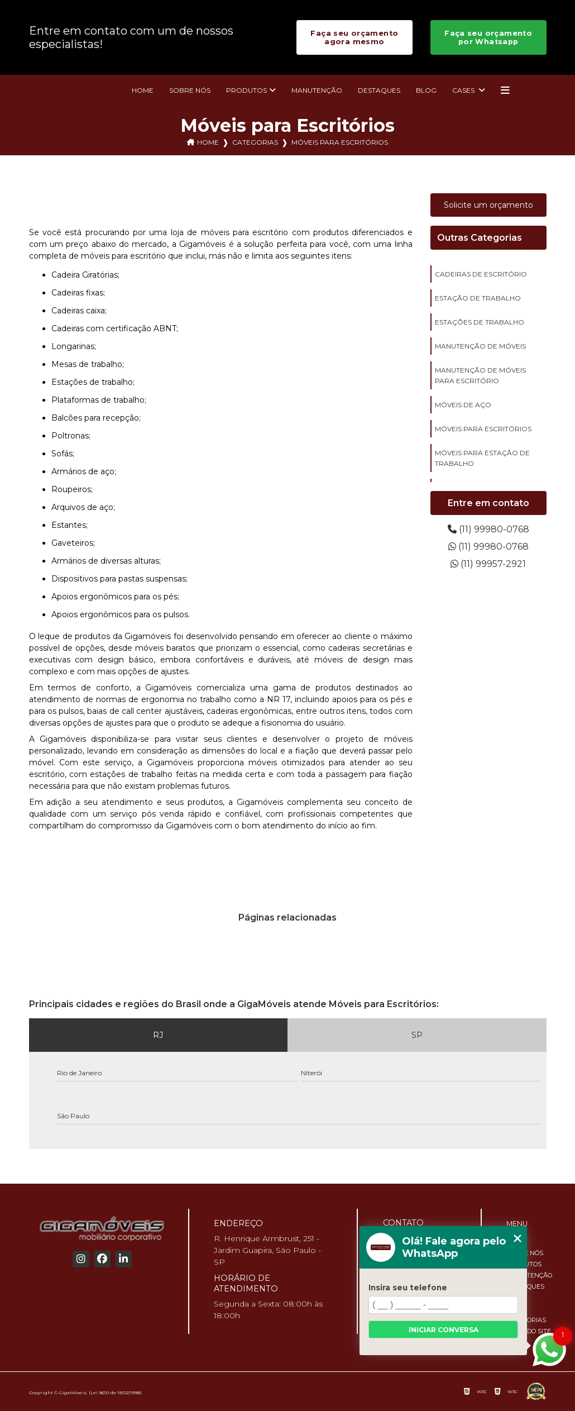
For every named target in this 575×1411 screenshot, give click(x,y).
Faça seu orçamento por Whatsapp (488, 37)
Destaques (379, 90)
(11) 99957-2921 (488, 564)
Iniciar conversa (443, 1330)
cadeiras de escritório (481, 274)
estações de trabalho (479, 322)
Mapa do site (528, 1331)
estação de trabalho (478, 298)
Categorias (255, 142)
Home (143, 90)
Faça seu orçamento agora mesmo (354, 37)
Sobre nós (189, 90)
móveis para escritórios (483, 429)
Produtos (246, 90)
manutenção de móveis (480, 346)
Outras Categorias (479, 237)
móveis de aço (463, 405)
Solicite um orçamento (488, 205)
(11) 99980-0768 (488, 529)
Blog (426, 90)
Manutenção (316, 90)
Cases (464, 90)
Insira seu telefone (407, 1287)
